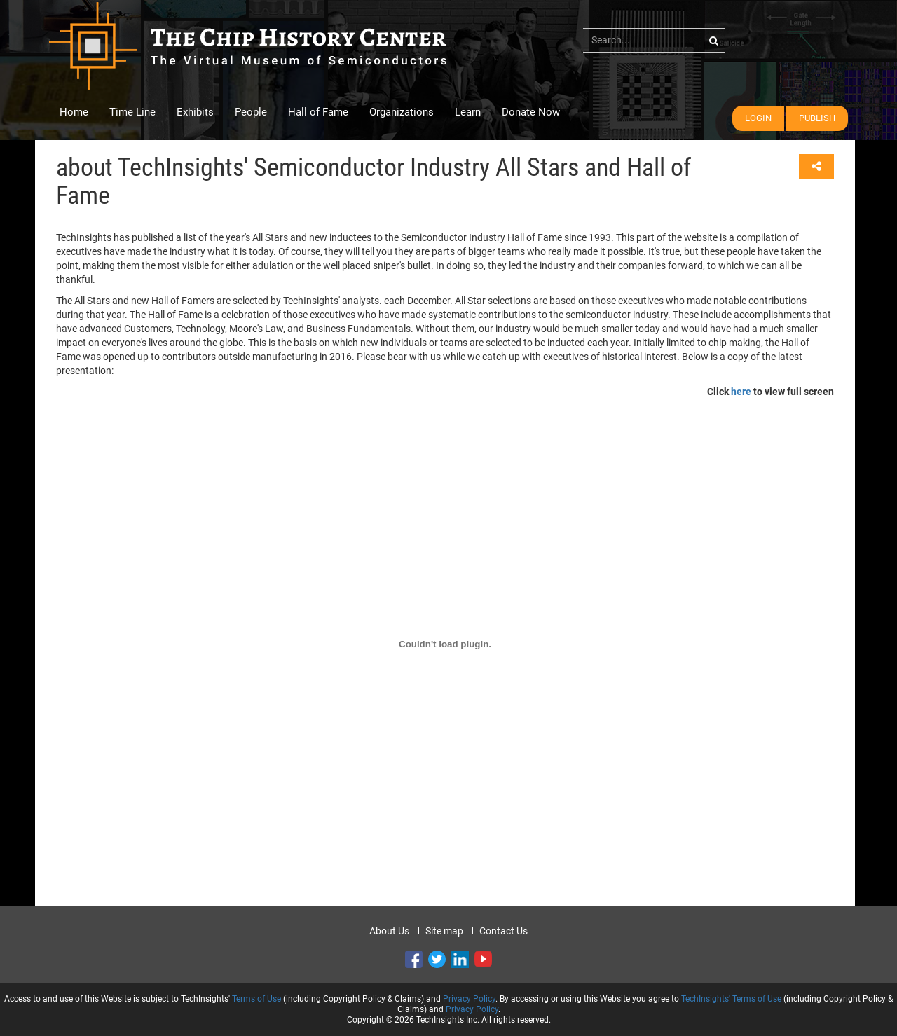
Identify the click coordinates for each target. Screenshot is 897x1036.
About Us (389, 931)
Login (758, 118)
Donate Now (531, 112)
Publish (817, 118)
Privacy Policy (469, 999)
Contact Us (503, 931)
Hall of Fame (318, 112)
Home (74, 112)
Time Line (132, 112)
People (251, 112)
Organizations (401, 112)
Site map (444, 931)
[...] (654, 40)
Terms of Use (256, 999)
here (741, 391)
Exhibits (195, 112)
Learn (468, 112)
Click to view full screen (770, 391)
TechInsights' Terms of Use (731, 999)
